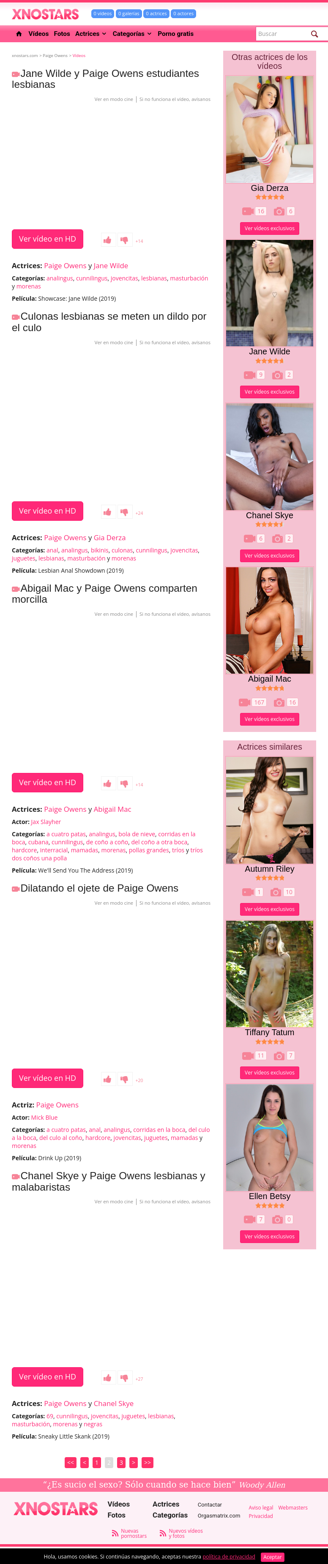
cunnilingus (92, 278)
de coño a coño (107, 842)
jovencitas (124, 278)
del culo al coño (60, 1138)
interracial (54, 850)
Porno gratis (176, 34)
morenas (28, 286)
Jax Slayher (46, 822)
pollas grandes (149, 850)
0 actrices (156, 13)
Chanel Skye (114, 1403)
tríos (178, 850)
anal (52, 550)
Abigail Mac (112, 809)
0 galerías (128, 13)
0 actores (183, 13)
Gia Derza (110, 537)
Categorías (133, 34)
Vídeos (39, 34)
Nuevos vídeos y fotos (185, 1533)
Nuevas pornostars (134, 1533)
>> (147, 1462)
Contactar (210, 1504)
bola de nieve (136, 834)
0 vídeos (103, 13)
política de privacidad (228, 1556)
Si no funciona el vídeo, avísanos (174, 99)
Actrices (91, 34)
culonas (122, 550)
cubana (38, 842)
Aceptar (272, 1557)
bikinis (100, 550)
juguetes (24, 558)
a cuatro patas (66, 834)
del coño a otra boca (159, 842)
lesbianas (154, 278)
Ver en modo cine (114, 99)
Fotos (62, 34)
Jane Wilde (111, 265)
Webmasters (293, 1507)
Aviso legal (261, 1507)
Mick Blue (44, 1117)
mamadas (84, 850)
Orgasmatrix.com (219, 1515)
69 (49, 1416)
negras (93, 1424)
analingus (59, 278)
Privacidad (261, 1515)
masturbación (189, 278)
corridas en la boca (159, 1130)
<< (70, 1462)
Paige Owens (65, 265)
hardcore (24, 850)
